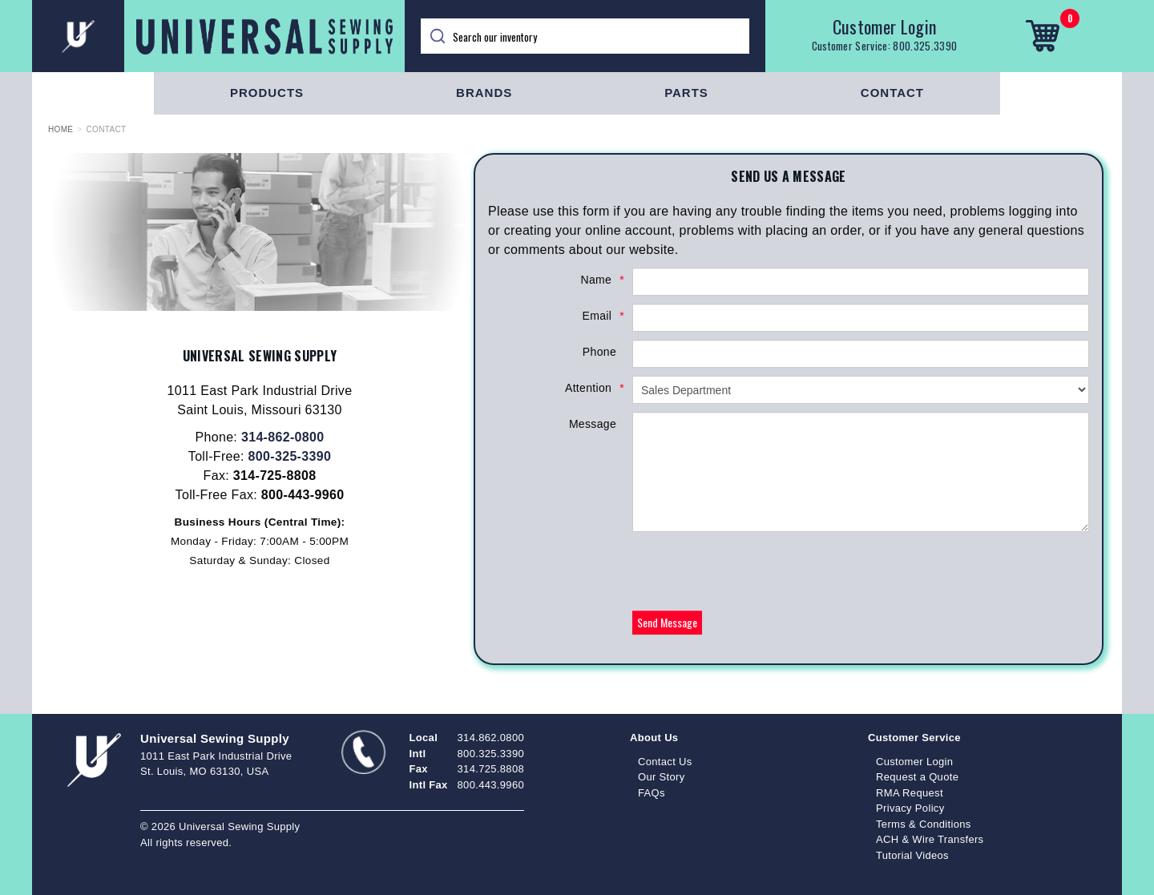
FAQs (651, 793)
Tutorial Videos (912, 855)
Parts (686, 92)
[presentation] (754, 571)
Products (267, 92)
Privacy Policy (910, 808)
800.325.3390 (925, 46)
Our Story (661, 777)
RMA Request (909, 793)
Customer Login (885, 26)
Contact (892, 92)
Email (599, 315)
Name (598, 279)
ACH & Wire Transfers (929, 839)
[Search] (585, 36)
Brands (484, 92)
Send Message (667, 622)
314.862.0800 (491, 738)
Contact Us (665, 762)
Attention (590, 387)
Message (592, 423)
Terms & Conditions (923, 824)
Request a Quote (917, 777)
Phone (599, 351)
